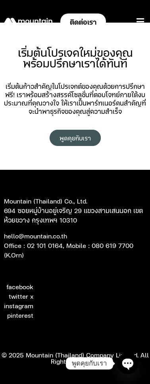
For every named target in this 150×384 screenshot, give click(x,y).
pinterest (20, 315)
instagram (18, 305)
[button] (140, 21)
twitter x (21, 296)
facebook (19, 286)
